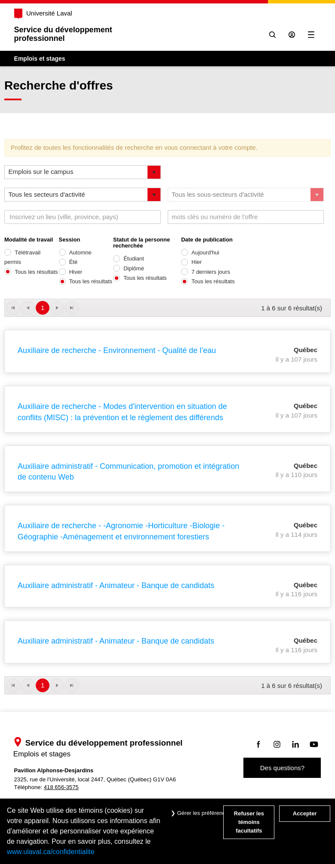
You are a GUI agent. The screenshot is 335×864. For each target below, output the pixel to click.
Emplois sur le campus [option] (41, 171)
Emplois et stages (40, 58)
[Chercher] (272, 34)
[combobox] (82, 217)
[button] (154, 172)
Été (73, 262)
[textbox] (65, 217)
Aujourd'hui (205, 252)
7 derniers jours (210, 272)
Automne (80, 252)
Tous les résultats (36, 272)
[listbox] (82, 172)
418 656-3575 (61, 787)
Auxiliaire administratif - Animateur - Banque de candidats (116, 585)
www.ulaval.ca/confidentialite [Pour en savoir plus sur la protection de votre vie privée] (51, 851)
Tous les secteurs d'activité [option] (47, 194)
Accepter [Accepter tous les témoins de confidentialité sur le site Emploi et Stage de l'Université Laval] (305, 813)
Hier (196, 262)
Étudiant (133, 258)
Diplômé (133, 268)
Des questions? (282, 767)
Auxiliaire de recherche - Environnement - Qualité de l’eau (117, 350)
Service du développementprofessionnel (64, 34)
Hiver (75, 272)
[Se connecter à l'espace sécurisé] (291, 34)
